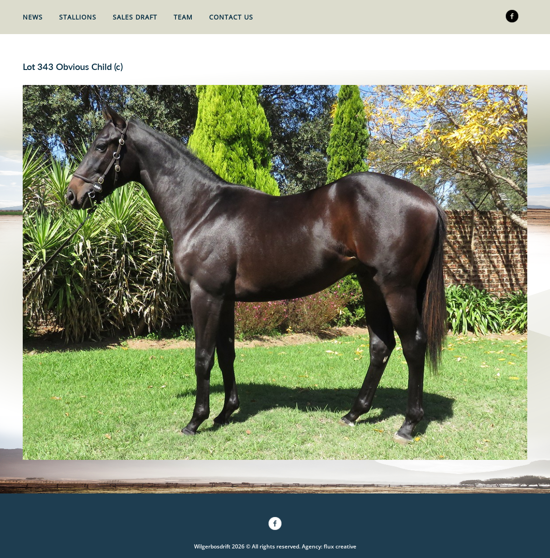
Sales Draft (135, 17)
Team (183, 17)
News (33, 17)
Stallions (77, 17)
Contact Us (231, 17)
